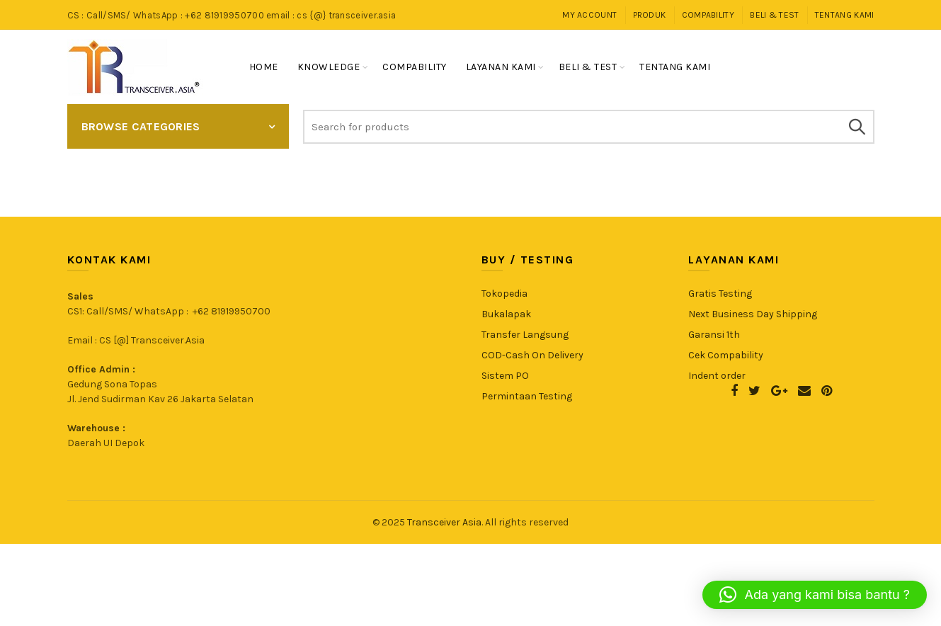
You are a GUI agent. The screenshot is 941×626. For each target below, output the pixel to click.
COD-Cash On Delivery (532, 355)
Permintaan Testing (526, 396)
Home (263, 67)
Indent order (717, 376)
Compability (708, 15)
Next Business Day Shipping (752, 314)
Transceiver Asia (444, 522)
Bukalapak (506, 314)
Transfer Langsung (525, 335)
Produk (649, 15)
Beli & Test (774, 15)
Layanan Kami (501, 67)
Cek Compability (725, 355)
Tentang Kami (844, 15)
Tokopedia (504, 294)
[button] (814, 595)
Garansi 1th (714, 335)
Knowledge (328, 67)
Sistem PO (505, 376)
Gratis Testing (720, 294)
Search (856, 126)
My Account (589, 15)
